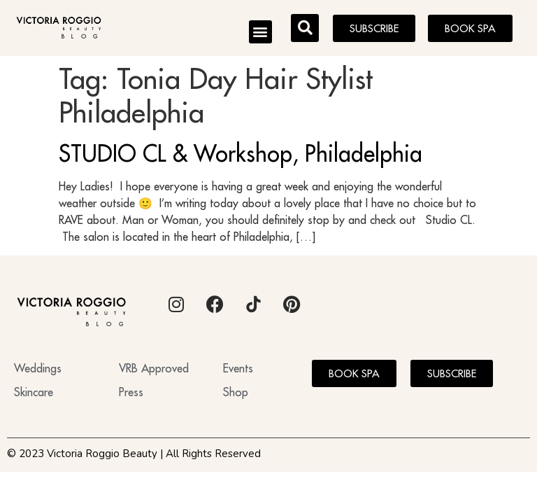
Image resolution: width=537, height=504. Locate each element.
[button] (260, 31)
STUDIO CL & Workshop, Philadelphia (240, 153)
